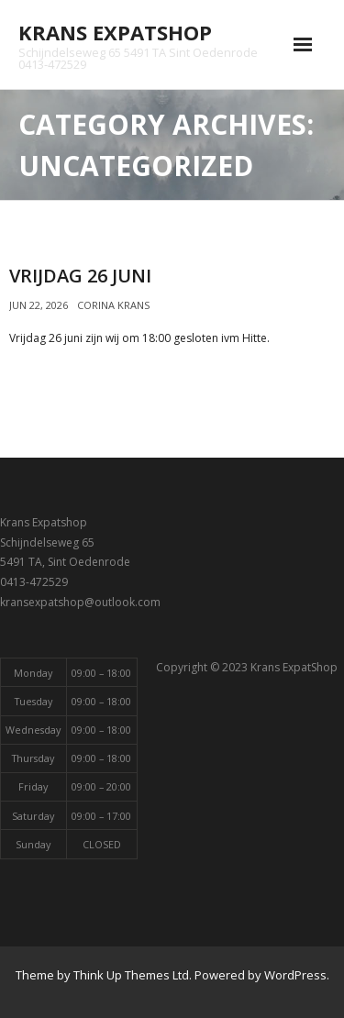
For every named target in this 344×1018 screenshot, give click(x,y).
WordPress (295, 975)
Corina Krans (113, 305)
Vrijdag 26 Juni (80, 275)
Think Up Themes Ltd (131, 975)
